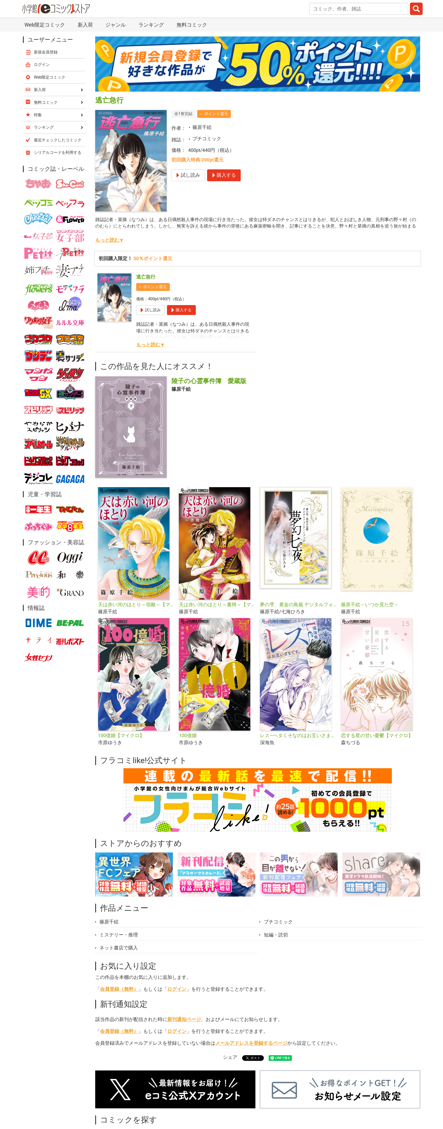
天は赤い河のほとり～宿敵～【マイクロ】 (136, 604)
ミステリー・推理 (118, 935)
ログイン (176, 989)
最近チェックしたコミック (57, 140)
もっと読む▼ (109, 240)
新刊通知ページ (184, 1019)
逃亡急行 (145, 277)
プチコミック (206, 138)
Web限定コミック (44, 25)
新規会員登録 (46, 52)
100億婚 (187, 735)
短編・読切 (276, 935)
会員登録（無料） (119, 989)
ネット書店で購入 (118, 948)
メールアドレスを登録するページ (251, 1043)
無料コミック (192, 25)
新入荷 (85, 25)
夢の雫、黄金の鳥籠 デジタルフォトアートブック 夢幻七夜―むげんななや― (298, 604)
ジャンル (115, 25)
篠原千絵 (202, 127)
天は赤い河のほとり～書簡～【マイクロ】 (217, 604)
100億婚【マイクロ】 (121, 735)
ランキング (151, 25)
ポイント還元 (216, 113)
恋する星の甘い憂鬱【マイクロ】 (377, 735)
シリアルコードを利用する (57, 152)
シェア (230, 1057)
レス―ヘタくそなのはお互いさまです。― (298, 735)
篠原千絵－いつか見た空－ (370, 604)
